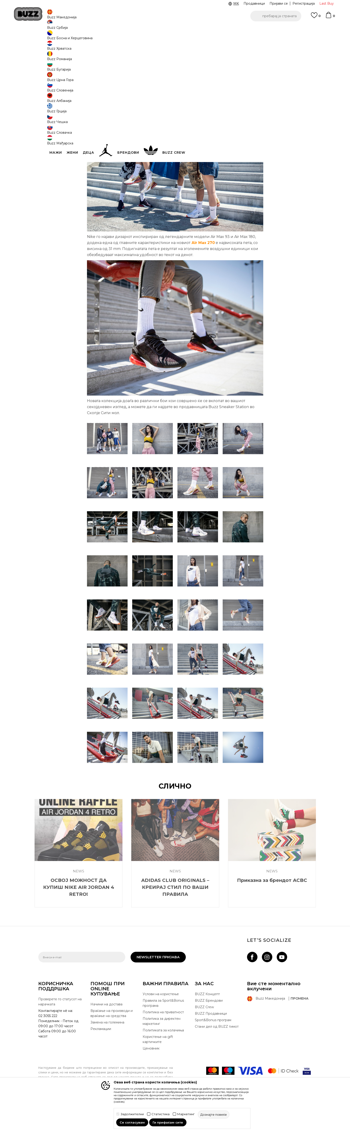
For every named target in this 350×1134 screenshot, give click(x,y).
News (87, 37)
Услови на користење (161, 1028)
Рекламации (100, 1063)
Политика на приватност (163, 1046)
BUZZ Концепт (207, 1028)
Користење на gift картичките (158, 1073)
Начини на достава (106, 1039)
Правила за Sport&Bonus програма (163, 1037)
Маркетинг (186, 1114)
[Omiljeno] (316, 17)
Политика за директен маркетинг (161, 1055)
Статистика (160, 1114)
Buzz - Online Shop (51, 37)
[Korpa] (330, 17)
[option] (175, 30)
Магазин (74, 37)
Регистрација (303, 3)
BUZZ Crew (204, 1041)
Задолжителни (132, 1114)
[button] (275, 16)
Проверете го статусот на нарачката (60, 1036)
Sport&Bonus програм (213, 1054)
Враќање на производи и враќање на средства (111, 1047)
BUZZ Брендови (209, 1035)
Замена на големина (107, 1057)
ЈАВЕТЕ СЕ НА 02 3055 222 (116, 30)
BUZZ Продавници (211, 1048)
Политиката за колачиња (163, 1065)
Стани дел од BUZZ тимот (217, 1061)
